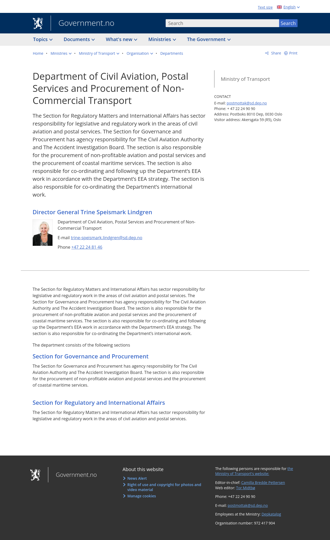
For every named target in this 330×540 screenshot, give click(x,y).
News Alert (137, 478)
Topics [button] (41, 39)
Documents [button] (77, 39)
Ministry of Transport (245, 79)
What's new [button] (119, 39)
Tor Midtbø (245, 487)
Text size (265, 7)
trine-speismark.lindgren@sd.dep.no (106, 238)
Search (288, 23)
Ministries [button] (160, 39)
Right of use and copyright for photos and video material (164, 487)
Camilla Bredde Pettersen (263, 482)
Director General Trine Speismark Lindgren (92, 212)
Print (293, 53)
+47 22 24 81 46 (86, 247)
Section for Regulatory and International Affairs (99, 402)
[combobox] (222, 23)
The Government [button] (207, 39)
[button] (61, 53)
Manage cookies (141, 495)
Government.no (82, 23)
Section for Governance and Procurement (91, 356)
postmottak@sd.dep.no (247, 103)
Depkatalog (271, 514)
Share (275, 53)
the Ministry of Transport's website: (254, 471)
